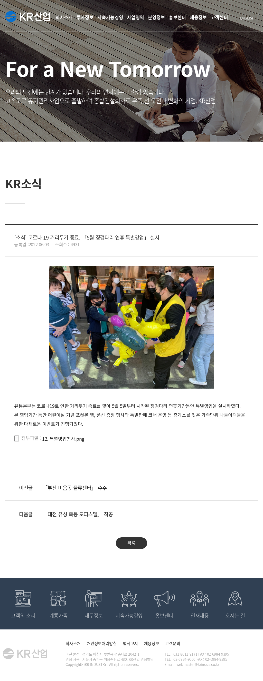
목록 (131, 543)
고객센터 (219, 17)
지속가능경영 (110, 17)
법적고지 (130, 643)
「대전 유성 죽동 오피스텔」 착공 (77, 514)
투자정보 (85, 17)
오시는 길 (235, 615)
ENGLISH (247, 18)
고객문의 (172, 643)
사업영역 (135, 17)
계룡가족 (58, 615)
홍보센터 (177, 17)
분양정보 (156, 17)
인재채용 (200, 615)
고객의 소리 (23, 615)
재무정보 (93, 615)
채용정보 (198, 17)
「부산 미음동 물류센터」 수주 (74, 487)
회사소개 (64, 17)
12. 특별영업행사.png (63, 438)
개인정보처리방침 (102, 643)
